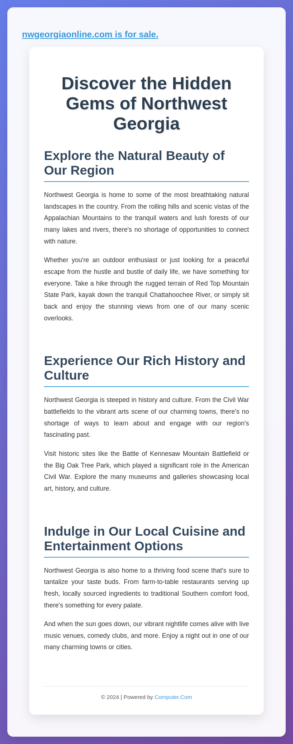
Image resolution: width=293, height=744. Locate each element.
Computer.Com (173, 697)
